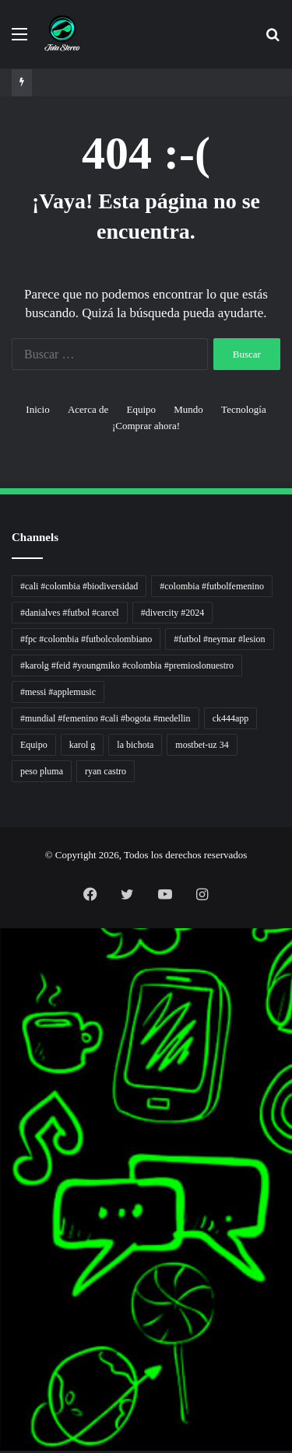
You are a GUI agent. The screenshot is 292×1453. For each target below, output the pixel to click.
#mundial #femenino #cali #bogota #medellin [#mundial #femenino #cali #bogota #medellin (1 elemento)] (105, 718)
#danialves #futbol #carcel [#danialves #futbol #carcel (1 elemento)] (69, 612)
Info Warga (2, 1171)
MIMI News (2, 1292)
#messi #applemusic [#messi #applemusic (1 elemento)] (58, 691)
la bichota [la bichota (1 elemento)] (135, 744)
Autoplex (2, 956)
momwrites (2, 928)
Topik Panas (2, 1301)
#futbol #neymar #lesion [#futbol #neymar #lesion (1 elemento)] (219, 639)
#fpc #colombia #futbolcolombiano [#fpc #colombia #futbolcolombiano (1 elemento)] (86, 639)
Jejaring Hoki (2, 1105)
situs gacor (2, 1385)
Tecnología (243, 409)
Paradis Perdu (2, 1245)
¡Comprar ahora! (146, 425)
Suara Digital (2, 1199)
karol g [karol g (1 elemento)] (82, 744)
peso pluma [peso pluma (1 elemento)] (41, 771)
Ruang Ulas (2, 1180)
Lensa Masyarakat (4, 1040)
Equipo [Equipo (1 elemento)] (33, 744)
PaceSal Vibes (3, 984)
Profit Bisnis (2, 1115)
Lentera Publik (3, 1152)
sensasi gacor (2, 1348)
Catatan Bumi (2, 1161)
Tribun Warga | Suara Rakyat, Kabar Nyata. (9, 1031)
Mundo (188, 409)
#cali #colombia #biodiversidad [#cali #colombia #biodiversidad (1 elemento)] (79, 586)
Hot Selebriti (2, 1311)
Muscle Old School (4, 1059)
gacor (1, 1068)
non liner (2, 947)
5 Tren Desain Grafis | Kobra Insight (7, 1003)
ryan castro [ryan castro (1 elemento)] (105, 771)
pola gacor (2, 1357)
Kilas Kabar (2, 1320)
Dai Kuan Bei (2, 1264)
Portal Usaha (2, 1329)
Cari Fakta (2, 1283)
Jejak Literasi (2, 1208)
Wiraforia (2, 1143)
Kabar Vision (2, 1189)
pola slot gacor (3, 1413)
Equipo (141, 409)
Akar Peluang (2, 1087)
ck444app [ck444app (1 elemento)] (231, 718)
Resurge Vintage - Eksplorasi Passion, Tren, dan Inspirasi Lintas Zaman (15, 1012)
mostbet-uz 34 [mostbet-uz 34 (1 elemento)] (201, 744)
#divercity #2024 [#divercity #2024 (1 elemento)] (173, 612)
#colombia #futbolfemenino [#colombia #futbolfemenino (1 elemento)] (212, 586)
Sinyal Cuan (2, 1096)
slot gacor (2, 1227)
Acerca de (88, 409)
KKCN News (2, 1255)
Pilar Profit (2, 1124)
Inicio (37, 409)
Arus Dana (2, 1133)
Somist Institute (3, 1273)
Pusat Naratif (2, 1217)
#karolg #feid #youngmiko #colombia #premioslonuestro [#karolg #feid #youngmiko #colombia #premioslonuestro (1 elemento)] (127, 665)
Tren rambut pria (3, 975)
